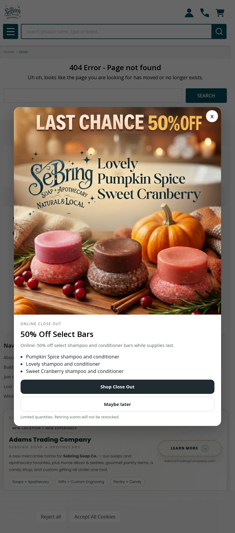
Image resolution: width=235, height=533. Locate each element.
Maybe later (117, 404)
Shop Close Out (117, 387)
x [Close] (212, 116)
